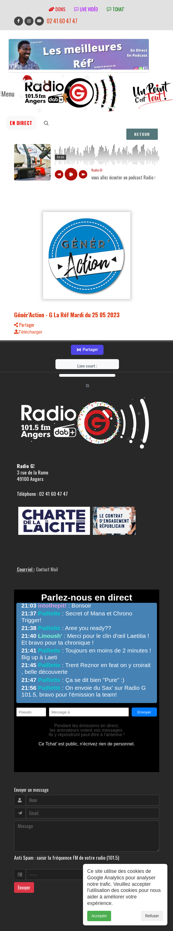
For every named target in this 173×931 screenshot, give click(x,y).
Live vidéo (86, 9)
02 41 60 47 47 (62, 21)
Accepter (99, 916)
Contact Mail (47, 560)
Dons (57, 9)
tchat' (115, 9)
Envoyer (24, 878)
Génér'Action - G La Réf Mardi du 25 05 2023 (67, 314)
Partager (24, 324)
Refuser (152, 916)
